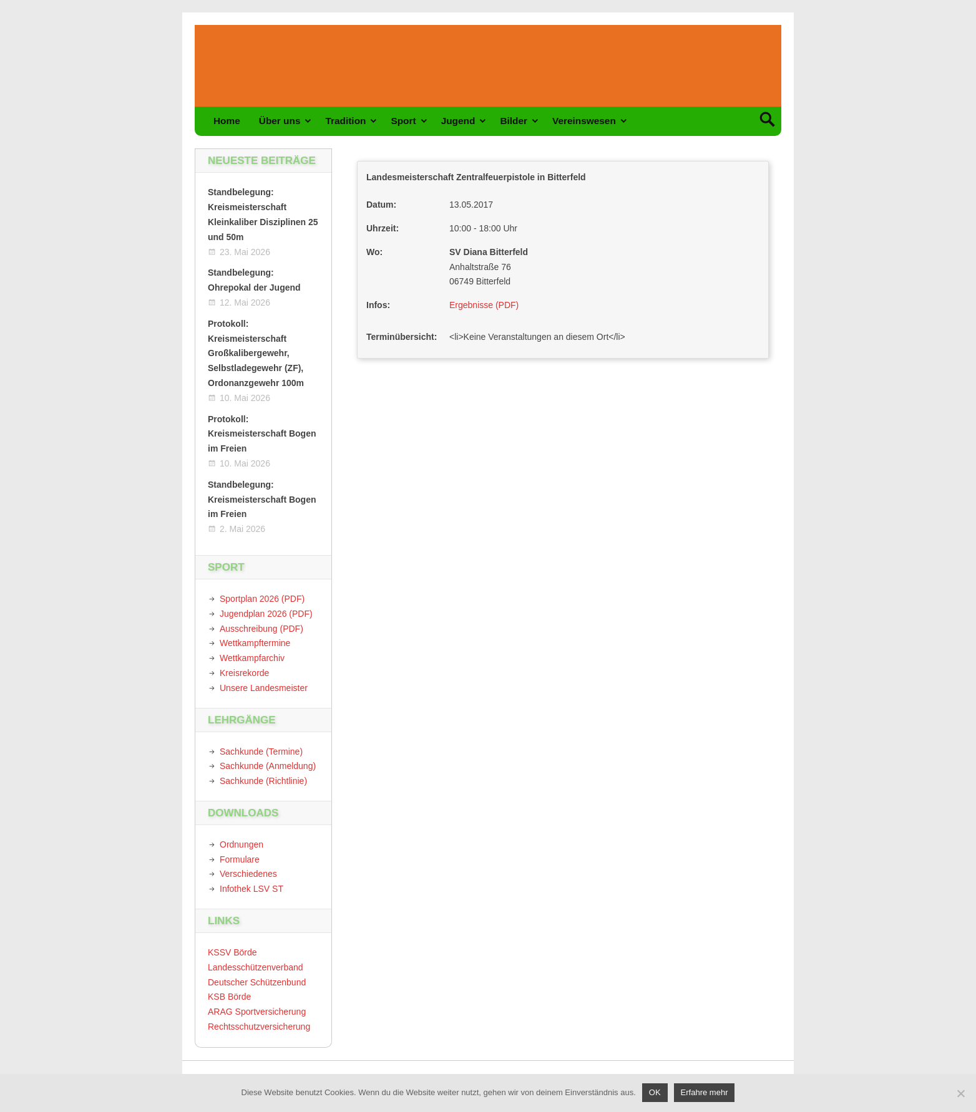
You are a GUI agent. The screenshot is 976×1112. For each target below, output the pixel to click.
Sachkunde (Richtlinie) (263, 781)
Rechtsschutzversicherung (259, 1027)
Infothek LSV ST (251, 889)
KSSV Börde (232, 952)
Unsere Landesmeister (264, 688)
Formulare (240, 859)
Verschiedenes (248, 874)
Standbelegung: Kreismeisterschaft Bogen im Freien (262, 500)
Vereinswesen (584, 120)
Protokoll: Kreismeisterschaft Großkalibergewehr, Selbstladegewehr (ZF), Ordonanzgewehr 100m (256, 353)
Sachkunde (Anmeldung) (268, 766)
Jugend (458, 120)
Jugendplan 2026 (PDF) (266, 614)
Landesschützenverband (255, 967)
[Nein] (960, 1093)
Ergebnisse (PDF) (484, 305)
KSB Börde (229, 997)
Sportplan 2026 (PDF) (262, 599)
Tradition (345, 120)
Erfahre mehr (704, 1092)
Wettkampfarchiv (252, 658)
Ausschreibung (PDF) (261, 629)
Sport (403, 120)
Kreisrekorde (244, 673)
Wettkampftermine (255, 643)
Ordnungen (241, 844)
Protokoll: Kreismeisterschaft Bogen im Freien (262, 434)
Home (226, 120)
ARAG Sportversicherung (257, 1012)
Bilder (513, 120)
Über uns (280, 120)
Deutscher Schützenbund (257, 982)
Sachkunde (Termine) (261, 752)
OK (655, 1092)
